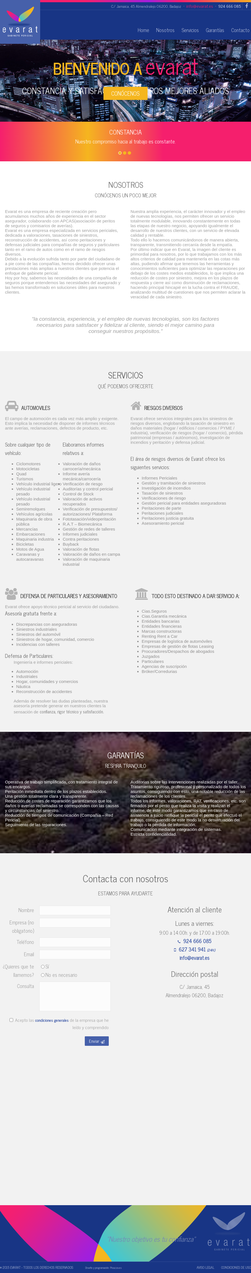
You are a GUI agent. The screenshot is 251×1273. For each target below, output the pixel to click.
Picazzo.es (116, 1267)
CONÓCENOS (125, 93)
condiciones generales (52, 1020)
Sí (45, 966)
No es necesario (59, 974)
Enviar (97, 1040)
